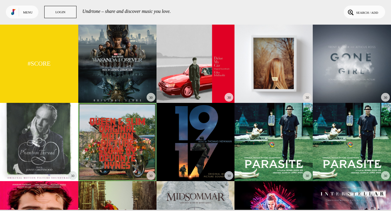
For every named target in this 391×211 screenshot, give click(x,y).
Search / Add (362, 12)
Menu (28, 12)
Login (60, 12)
